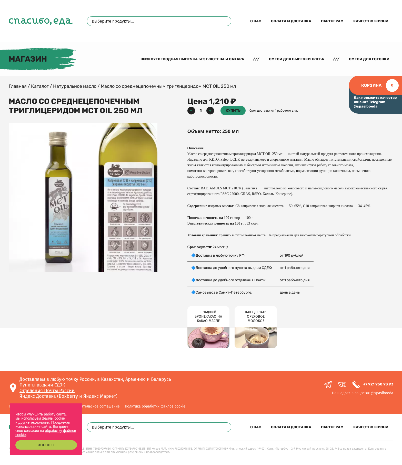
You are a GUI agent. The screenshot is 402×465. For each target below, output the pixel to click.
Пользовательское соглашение (93, 406)
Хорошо (46, 445)
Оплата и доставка (291, 21)
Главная (18, 86)
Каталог (40, 86)
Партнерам (332, 21)
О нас (255, 21)
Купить (233, 110)
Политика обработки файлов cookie (155, 406)
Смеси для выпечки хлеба (296, 59)
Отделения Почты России (47, 390)
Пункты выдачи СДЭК (42, 385)
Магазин (28, 59)
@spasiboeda (365, 106)
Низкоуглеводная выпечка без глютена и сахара (192, 59)
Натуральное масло (74, 86)
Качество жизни (370, 21)
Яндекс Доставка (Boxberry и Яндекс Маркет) (68, 396)
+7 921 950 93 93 (378, 384)
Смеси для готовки (369, 59)
